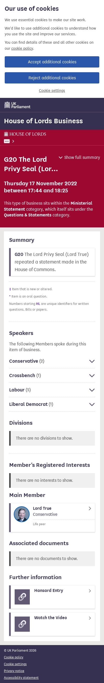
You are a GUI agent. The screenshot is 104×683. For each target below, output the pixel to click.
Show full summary (82, 157)
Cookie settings (52, 90)
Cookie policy (13, 657)
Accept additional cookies (52, 61)
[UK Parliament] (17, 105)
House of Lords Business (43, 120)
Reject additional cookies (52, 77)
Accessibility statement (21, 678)
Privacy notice (14, 671)
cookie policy (22, 48)
